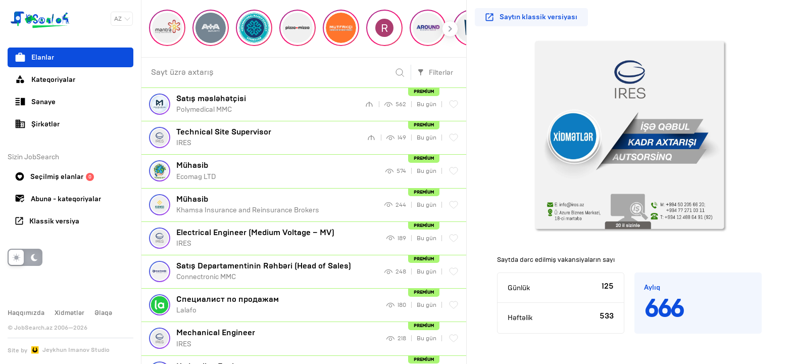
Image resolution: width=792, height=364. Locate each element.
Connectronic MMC (276, 271)
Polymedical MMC (266, 104)
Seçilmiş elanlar (54, 176)
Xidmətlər (69, 313)
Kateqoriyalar (45, 79)
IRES (267, 137)
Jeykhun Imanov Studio (76, 349)
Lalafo (277, 304)
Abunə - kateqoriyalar (58, 199)
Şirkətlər (37, 124)
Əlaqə (103, 313)
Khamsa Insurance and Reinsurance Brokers (276, 204)
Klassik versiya (47, 221)
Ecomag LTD (277, 170)
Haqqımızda (26, 313)
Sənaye (35, 102)
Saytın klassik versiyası (531, 17)
